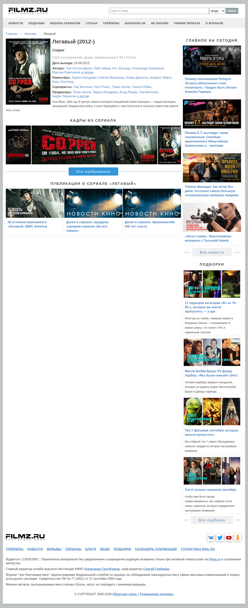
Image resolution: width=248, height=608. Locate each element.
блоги (90, 549)
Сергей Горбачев (156, 569)
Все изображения (93, 172)
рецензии (36, 23)
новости (16, 23)
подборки (122, 549)
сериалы (73, 549)
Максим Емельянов (66, 72)
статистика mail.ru (198, 549)
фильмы (54, 549)
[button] (176, 145)
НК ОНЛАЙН (159, 23)
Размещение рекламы (157, 594)
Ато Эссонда (121, 68)
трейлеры (111, 23)
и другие (87, 72)
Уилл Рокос (102, 87)
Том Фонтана (82, 87)
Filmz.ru (214, 559)
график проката (187, 23)
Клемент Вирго (160, 77)
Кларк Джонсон (137, 77)
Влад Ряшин (128, 92)
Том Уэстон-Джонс (79, 68)
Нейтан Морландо (111, 77)
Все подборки (212, 520)
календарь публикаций (156, 549)
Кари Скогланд (63, 81)
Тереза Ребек (141, 87)
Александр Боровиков (148, 68)
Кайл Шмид (102, 68)
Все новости (212, 252)
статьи (91, 23)
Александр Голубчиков (102, 569)
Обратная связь (125, 594)
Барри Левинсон (64, 96)
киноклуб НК (135, 23)
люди (105, 549)
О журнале (214, 23)
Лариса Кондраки (84, 77)
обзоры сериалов (65, 23)
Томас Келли (121, 87)
